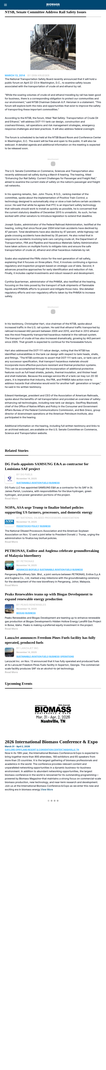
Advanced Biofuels (27, 569)
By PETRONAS (25, 561)
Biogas (20, 613)
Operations (67, 656)
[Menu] (5, 4)
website (42, 433)
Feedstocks (23, 526)
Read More (11, 498)
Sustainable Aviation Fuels (32, 482)
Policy (35, 526)
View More (47, 789)
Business (54, 482)
